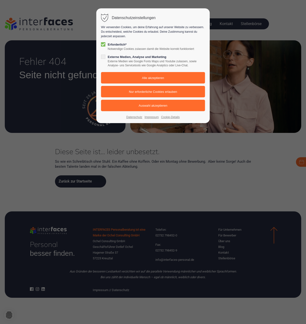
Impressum (152, 117)
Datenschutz (134, 117)
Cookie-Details (170, 117)
